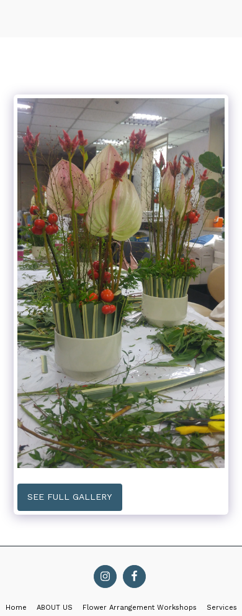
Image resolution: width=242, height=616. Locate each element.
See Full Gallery (69, 497)
